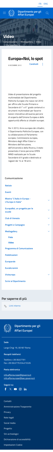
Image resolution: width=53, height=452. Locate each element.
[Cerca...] (47, 13)
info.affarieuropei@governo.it (17, 375)
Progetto (8, 428)
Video (38, 41)
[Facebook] (5, 389)
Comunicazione (10, 41)
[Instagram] (20, 389)
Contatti (8, 401)
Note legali (9, 417)
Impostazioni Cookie (13, 444)
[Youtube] (15, 389)
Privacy (7, 412)
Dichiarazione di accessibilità (17, 439)
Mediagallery (27, 41)
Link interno (12, 306)
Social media (9, 423)
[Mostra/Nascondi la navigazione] (4, 12)
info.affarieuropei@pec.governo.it (19, 378)
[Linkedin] (25, 389)
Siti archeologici (11, 433)
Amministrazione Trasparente (17, 406)
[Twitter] (10, 389)
